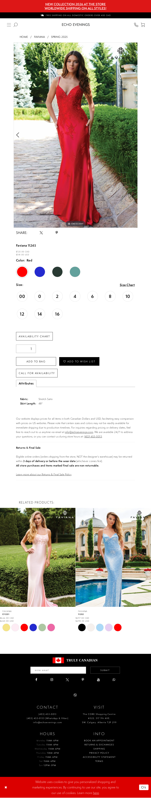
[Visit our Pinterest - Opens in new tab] (83, 680)
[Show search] (15, 24)
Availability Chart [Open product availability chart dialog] (34, 336)
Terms (99, 761)
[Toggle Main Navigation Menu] (9, 24)
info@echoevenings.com (79, 432)
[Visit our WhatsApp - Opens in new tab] (114, 680)
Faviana (39, 37)
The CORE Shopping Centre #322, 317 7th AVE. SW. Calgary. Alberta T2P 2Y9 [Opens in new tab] (99, 718)
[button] (142, 24)
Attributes (26, 383)
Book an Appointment (99, 740)
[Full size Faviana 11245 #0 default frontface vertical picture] (75, 135)
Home (24, 37)
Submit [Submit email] (105, 670)
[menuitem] (75, 15)
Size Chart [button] (127, 285)
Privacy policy (99, 753)
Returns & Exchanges (99, 745)
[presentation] (37, 557)
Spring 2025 (59, 37)
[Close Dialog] (6, 787)
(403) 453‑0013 (48, 714)
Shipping (99, 749)
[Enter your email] (58, 670)
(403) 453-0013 (93, 437)
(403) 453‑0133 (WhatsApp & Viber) (47, 718)
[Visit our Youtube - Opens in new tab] (98, 680)
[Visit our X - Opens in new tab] (67, 680)
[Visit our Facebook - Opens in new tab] (36, 680)
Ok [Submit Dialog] (143, 787)
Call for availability (37, 373)
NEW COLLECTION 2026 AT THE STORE (75, 4)
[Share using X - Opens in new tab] (41, 232)
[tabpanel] (75, 135)
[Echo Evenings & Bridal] (76, 24)
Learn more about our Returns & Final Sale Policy (44, 475)
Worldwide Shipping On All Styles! (76, 8)
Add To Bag (36, 361)
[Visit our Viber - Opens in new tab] (75, 695)
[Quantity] (26, 349)
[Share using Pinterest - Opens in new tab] (56, 232)
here (96, 793)
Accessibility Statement (99, 757)
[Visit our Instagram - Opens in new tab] (51, 680)
